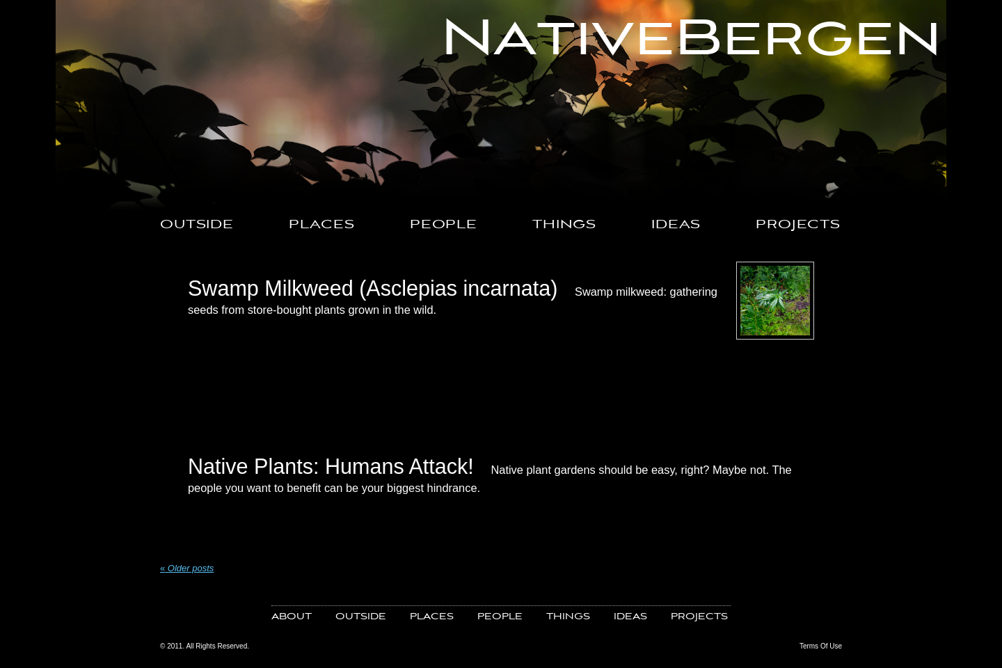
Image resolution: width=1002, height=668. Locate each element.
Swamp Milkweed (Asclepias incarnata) (372, 288)
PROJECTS (798, 225)
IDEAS (676, 225)
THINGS (564, 225)
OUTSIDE (197, 225)
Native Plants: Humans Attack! (331, 466)
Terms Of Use (821, 646)
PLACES (322, 225)
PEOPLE (443, 225)
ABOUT (291, 617)
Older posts (187, 568)
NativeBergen (691, 39)
